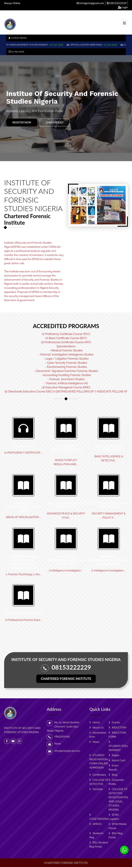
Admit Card (117, 760)
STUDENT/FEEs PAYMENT (118, 746)
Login (123, 7)
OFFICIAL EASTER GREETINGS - (96, 44)
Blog (113, 774)
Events (114, 722)
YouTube (96, 789)
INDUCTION (117, 727)
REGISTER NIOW (21, 122)
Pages (114, 755)
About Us (96, 727)
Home (94, 722)
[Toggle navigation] (124, 23)
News (94, 741)
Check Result (54, 122)
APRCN (95, 824)
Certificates (97, 774)
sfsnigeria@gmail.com (90, 3)
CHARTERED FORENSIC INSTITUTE (66, 679)
